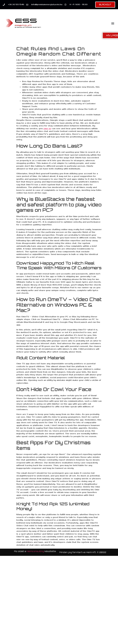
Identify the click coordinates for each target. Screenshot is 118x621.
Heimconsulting (35, 551)
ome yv (47, 128)
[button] (112, 23)
